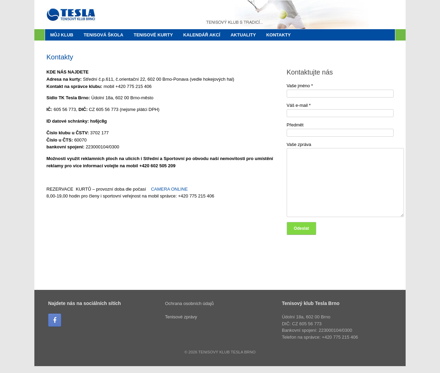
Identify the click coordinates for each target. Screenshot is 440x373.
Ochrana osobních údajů (189, 303)
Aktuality (243, 34)
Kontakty (278, 34)
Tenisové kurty (153, 34)
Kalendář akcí (201, 34)
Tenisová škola (103, 34)
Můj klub (61, 34)
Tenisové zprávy (181, 316)
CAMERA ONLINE (169, 189)
